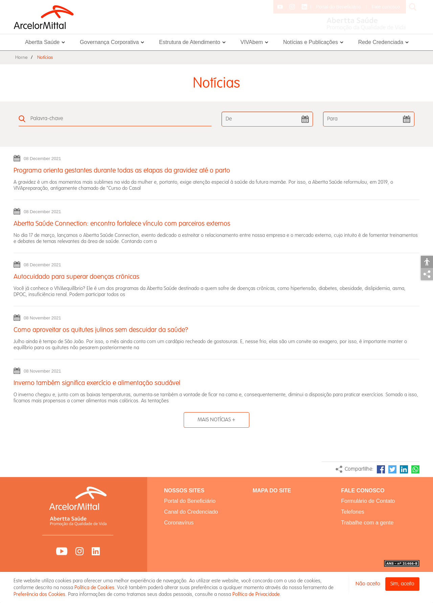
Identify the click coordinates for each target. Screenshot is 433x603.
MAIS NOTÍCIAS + (216, 420)
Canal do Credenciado (191, 512)
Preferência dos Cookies (39, 594)
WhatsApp (415, 469)
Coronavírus (178, 523)
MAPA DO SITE (272, 490)
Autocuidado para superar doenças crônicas (76, 277)
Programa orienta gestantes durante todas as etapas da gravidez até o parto (122, 170)
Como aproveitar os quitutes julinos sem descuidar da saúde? (101, 330)
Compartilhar (427, 274)
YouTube (61, 551)
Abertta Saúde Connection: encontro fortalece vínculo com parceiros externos (122, 224)
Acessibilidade (427, 262)
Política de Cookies (94, 587)
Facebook (381, 469)
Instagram (79, 551)
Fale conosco (386, 6)
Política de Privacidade (256, 594)
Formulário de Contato (368, 501)
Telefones (352, 512)
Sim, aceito (402, 584)
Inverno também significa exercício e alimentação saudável (97, 383)
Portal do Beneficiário (338, 6)
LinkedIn (404, 469)
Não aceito (368, 584)
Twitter (392, 469)
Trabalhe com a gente (367, 523)
